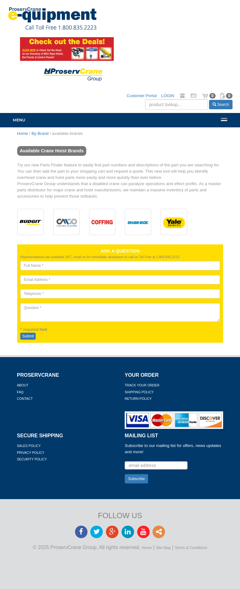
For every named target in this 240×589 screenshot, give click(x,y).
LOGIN (167, 95)
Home (147, 548)
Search (220, 104)
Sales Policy (29, 446)
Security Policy (32, 459)
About (22, 385)
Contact (25, 398)
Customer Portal (142, 95)
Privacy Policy (30, 452)
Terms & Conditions (191, 548)
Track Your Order (142, 385)
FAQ (20, 392)
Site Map (163, 548)
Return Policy (138, 398)
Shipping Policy (139, 392)
